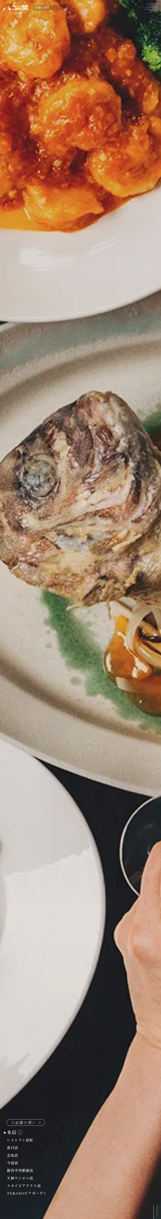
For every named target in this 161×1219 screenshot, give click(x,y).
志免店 (14, 1155)
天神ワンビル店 (22, 1178)
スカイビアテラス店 (26, 1185)
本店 (14, 1132)
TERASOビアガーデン (29, 1193)
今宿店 (14, 1162)
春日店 (14, 1147)
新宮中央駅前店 (22, 1170)
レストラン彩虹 (22, 1140)
